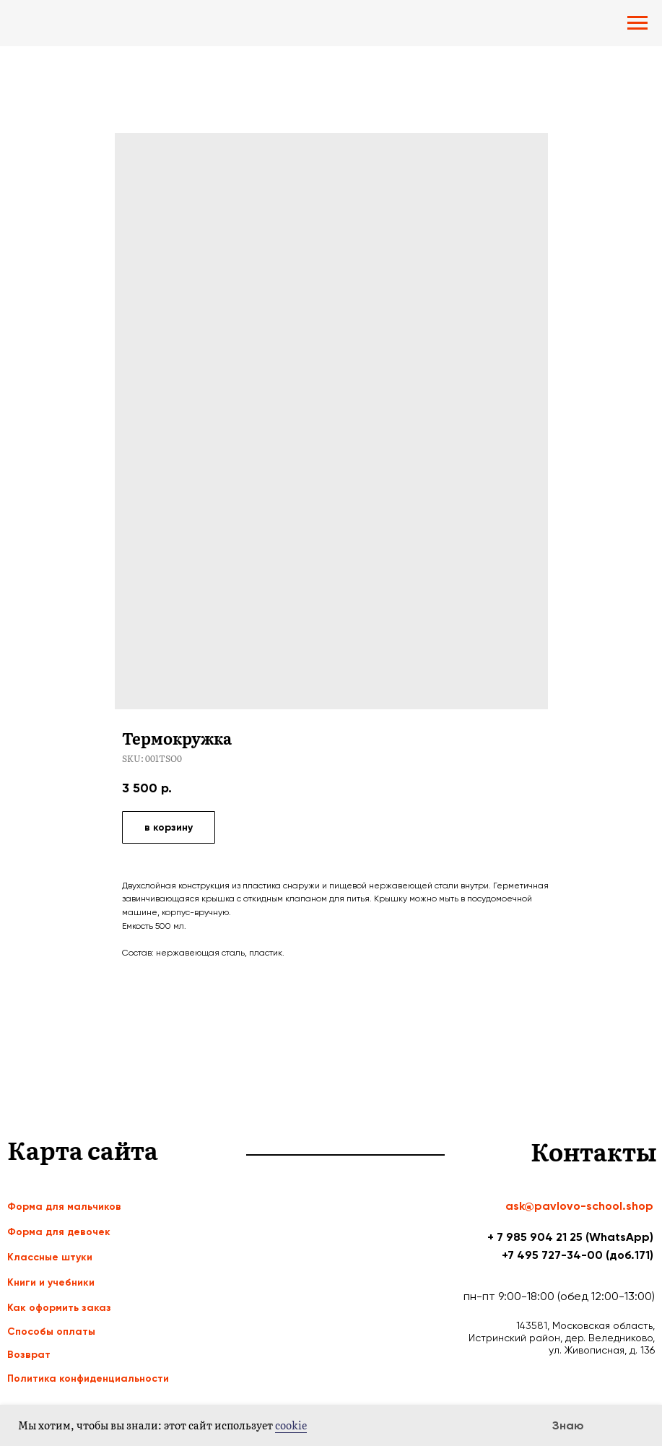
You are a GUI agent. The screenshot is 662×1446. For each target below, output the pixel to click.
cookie (291, 1425)
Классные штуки (49, 1257)
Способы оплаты (51, 1331)
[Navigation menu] (637, 23)
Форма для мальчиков (64, 1206)
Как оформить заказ (59, 1308)
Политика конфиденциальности (88, 1378)
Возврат (29, 1354)
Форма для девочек (58, 1232)
